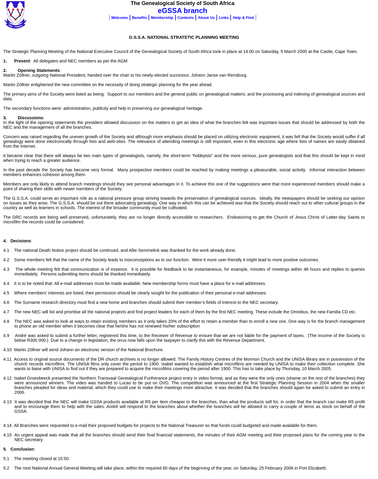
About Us (206, 17)
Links (224, 17)
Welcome (119, 17)
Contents (185, 17)
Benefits (139, 17)
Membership (162, 17)
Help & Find (243, 17)
